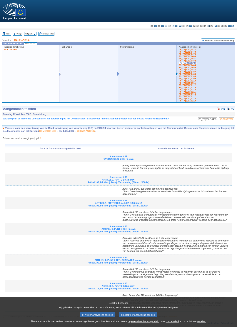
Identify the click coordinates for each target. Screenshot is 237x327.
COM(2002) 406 (47, 131)
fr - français (180, 26)
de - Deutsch (166, 26)
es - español (155, 26)
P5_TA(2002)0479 (187, 54)
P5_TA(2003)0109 (187, 78)
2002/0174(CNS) (86, 131)
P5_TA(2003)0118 (187, 98)
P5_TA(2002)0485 (187, 67)
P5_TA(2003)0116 (187, 94)
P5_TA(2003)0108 (187, 76)
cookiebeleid (172, 323)
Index (8, 34)
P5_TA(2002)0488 (187, 74)
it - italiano (190, 26)
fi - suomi (229, 26)
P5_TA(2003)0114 (187, 90)
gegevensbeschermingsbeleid (143, 323)
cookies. (201, 323)
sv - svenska (232, 26)
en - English (176, 26)
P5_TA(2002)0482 (187, 61)
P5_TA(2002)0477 (187, 50)
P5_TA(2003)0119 (187, 101)
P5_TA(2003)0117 (187, 96)
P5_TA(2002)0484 (187, 65)
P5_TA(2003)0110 (187, 81)
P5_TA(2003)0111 (187, 83)
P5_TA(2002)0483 (188, 63)
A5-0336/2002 (10, 50)
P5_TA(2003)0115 (187, 92)
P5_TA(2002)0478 (187, 52)
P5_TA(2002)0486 (187, 70)
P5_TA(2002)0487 (187, 72)
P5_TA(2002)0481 (187, 58)
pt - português (215, 26)
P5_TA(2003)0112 (187, 85)
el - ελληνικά (173, 26)
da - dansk (162, 26)
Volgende (29, 34)
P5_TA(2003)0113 (187, 87)
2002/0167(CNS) (21, 40)
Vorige (19, 34)
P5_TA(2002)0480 (187, 56)
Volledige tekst (48, 34)
